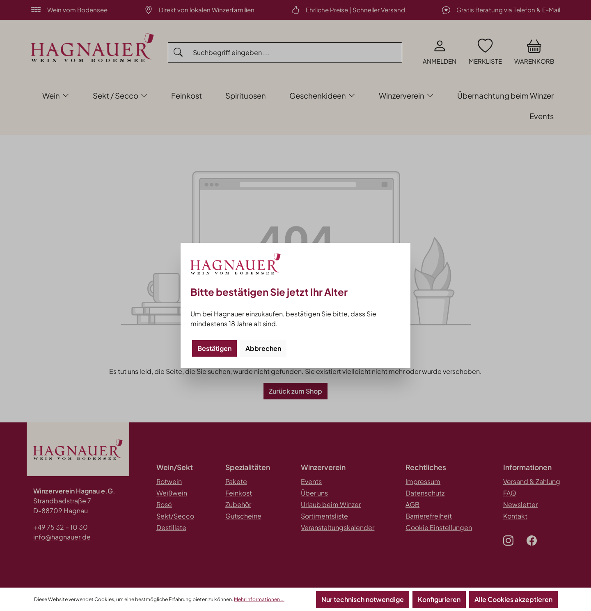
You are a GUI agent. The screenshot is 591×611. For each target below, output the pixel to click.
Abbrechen (263, 348)
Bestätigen (214, 348)
